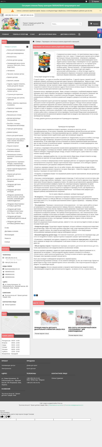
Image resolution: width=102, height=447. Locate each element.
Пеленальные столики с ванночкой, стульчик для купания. (15, 156)
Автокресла (11, 70)
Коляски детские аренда (14, 60)
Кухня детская (31, 368)
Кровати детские (12, 77)
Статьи (38, 41)
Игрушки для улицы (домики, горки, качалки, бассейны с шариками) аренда (16, 140)
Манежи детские (12, 111)
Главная (5, 34)
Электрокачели (6, 368)
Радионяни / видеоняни (14, 108)
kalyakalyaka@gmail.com (12, 269)
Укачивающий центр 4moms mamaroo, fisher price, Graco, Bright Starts (16, 65)
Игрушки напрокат (13, 146)
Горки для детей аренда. (15, 129)
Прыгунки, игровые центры (15, 74)
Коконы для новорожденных (16, 50)
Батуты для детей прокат (15, 135)
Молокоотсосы (11, 57)
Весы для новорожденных (15, 53)
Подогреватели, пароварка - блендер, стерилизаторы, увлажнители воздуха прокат (16, 163)
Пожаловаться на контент (56, 405)
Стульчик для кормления (15, 94)
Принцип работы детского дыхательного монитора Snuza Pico (49, 328)
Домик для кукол (32, 365)
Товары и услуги (19, 34)
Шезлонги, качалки (13, 80)
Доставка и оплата (68, 34)
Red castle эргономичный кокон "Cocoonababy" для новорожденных (82, 329)
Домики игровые (12, 132)
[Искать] (80, 24)
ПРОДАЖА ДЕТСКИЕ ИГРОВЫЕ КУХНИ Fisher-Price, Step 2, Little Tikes (15, 211)
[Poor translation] (7, 416)
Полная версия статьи (42, 333)
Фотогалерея (9, 235)
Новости (8, 238)
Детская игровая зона (47, 34)
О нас (32, 34)
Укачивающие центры (8, 365)
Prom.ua (60, 403)
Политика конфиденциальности (74, 405)
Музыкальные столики (14, 115)
